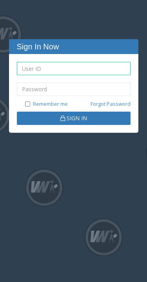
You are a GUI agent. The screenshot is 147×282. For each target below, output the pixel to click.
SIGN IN (73, 118)
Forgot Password (111, 103)
